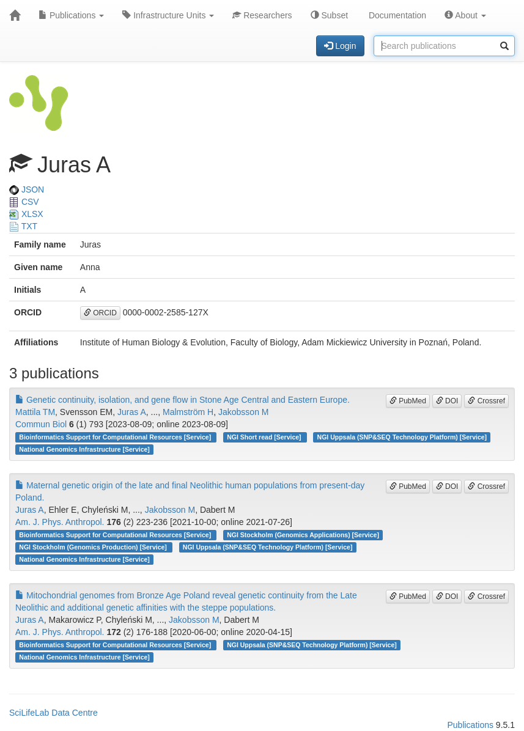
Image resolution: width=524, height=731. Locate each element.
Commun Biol (41, 424)
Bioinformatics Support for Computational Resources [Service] (116, 437)
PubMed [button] (407, 401)
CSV (24, 202)
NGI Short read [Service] (265, 437)
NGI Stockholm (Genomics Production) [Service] (93, 547)
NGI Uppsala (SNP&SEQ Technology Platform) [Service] (402, 437)
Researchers (262, 15)
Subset (329, 15)
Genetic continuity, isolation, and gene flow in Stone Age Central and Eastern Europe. (182, 400)
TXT (23, 226)
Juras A (131, 412)
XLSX (26, 214)
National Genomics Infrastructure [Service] (84, 449)
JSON (26, 189)
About (465, 15)
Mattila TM (35, 412)
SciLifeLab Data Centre (53, 713)
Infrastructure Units (168, 15)
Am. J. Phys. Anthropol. (60, 522)
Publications (71, 15)
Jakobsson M (243, 412)
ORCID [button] (100, 313)
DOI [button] (447, 401)
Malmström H (188, 412)
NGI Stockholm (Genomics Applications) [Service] (303, 534)
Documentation (396, 15)
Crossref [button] (486, 401)
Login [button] (340, 46)
